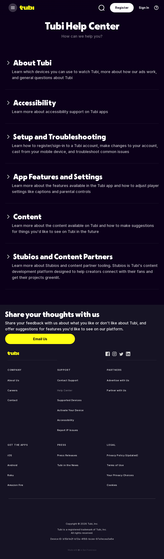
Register (122, 7)
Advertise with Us (118, 380)
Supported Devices (69, 400)
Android (12, 465)
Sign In (144, 7)
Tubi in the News (68, 465)
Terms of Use (115, 465)
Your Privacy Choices (120, 475)
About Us (13, 380)
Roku (10, 475)
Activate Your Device (70, 410)
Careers (12, 390)
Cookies (112, 485)
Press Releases (67, 455)
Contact (12, 400)
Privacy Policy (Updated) (122, 455)
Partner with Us (116, 390)
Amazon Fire (15, 485)
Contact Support (67, 380)
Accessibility (65, 420)
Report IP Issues (67, 430)
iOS (9, 455)
